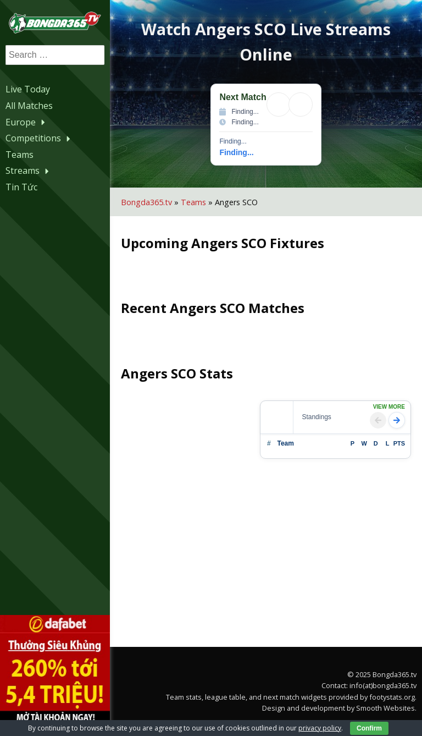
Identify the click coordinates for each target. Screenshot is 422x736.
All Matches (29, 106)
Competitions (39, 138)
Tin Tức (21, 187)
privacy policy (319, 728)
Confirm (369, 728)
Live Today (27, 89)
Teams (19, 155)
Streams (28, 170)
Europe (26, 122)
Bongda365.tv (146, 202)
